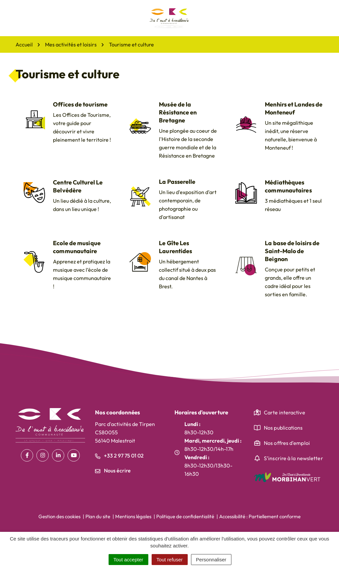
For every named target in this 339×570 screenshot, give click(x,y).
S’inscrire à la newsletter (293, 458)
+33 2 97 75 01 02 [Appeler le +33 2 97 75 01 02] (119, 455)
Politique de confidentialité (185, 516)
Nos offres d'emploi (287, 443)
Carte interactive (284, 412)
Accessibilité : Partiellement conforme (260, 516)
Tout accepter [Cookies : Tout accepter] (128, 559)
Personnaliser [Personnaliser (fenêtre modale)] (211, 559)
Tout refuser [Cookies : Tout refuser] (170, 559)
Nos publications (283, 427)
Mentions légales (133, 516)
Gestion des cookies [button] (59, 516)
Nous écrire (113, 470)
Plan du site (97, 516)
